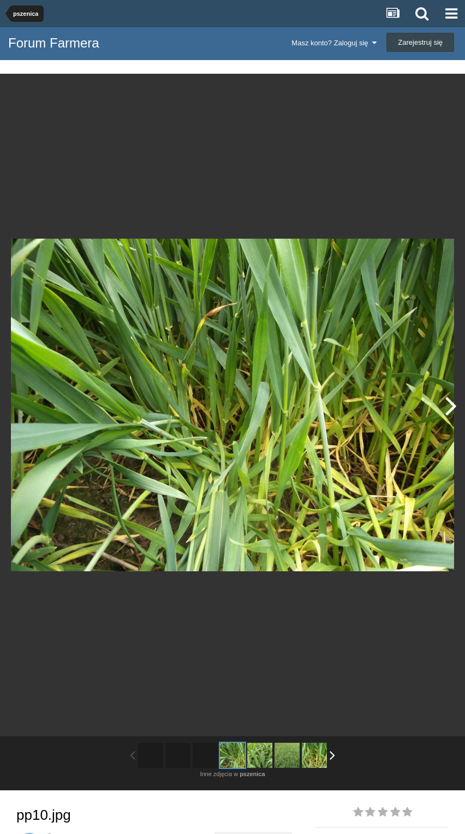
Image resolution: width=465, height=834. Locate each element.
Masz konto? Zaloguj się (333, 43)
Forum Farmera (53, 43)
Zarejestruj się (420, 42)
